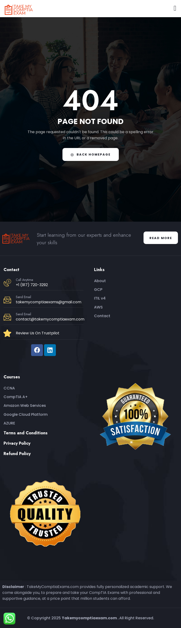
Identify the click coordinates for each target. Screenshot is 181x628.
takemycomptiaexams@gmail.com (48, 302)
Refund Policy (17, 454)
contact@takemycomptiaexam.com (50, 319)
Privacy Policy (17, 443)
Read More (160, 238)
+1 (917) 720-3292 (32, 285)
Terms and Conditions (26, 433)
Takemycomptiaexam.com (89, 618)
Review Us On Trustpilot (37, 333)
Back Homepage (91, 154)
